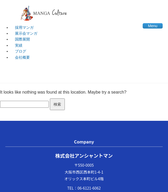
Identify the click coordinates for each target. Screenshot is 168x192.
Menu (152, 26)
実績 (18, 45)
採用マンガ (24, 27)
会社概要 (22, 57)
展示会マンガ (26, 33)
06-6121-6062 (89, 188)
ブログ (20, 51)
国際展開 (22, 39)
